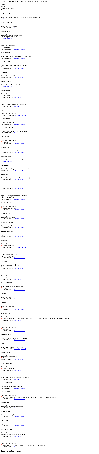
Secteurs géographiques (8, 8)
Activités (3, 4)
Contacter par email (6, 19)
